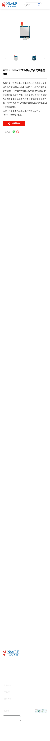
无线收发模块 (41, 736)
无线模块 (18, 736)
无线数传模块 (35, 83)
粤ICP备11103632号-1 (25, 732)
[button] (45, 58)
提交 (12, 718)
